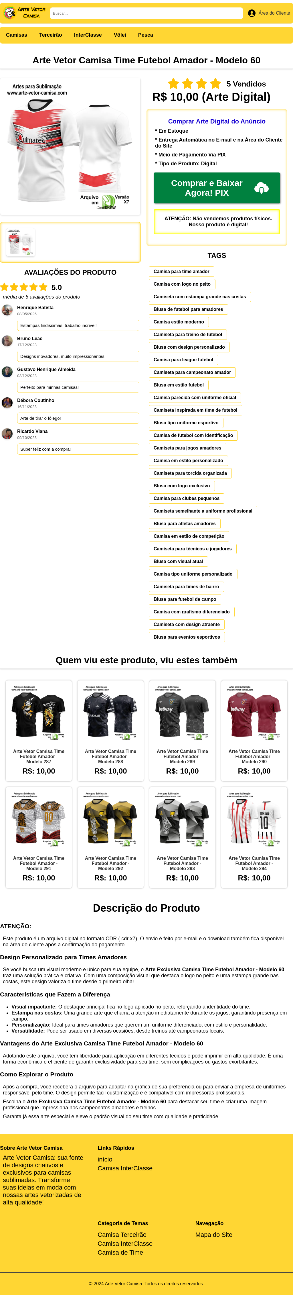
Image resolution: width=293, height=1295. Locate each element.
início (105, 1159)
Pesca (145, 35)
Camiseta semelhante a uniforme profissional (203, 511)
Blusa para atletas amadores (185, 523)
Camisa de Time (120, 1252)
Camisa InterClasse (125, 1168)
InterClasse (88, 35)
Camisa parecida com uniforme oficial (195, 397)
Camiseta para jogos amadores (187, 448)
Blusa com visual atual (178, 561)
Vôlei (120, 35)
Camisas (16, 35)
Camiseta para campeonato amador (192, 372)
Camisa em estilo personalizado (188, 460)
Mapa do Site (214, 1234)
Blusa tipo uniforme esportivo (186, 422)
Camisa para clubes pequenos (186, 498)
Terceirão (50, 35)
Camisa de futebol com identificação (193, 435)
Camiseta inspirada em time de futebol (195, 410)
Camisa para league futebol (183, 359)
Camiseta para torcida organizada (190, 473)
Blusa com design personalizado (189, 347)
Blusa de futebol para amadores (188, 309)
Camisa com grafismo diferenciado (192, 611)
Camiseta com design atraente (187, 624)
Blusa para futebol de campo (185, 599)
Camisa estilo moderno (179, 321)
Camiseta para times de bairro (186, 586)
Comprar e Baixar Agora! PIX (220, 187)
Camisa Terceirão (122, 1234)
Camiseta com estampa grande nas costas (200, 296)
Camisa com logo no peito (182, 284)
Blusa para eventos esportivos (187, 637)
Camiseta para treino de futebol (188, 334)
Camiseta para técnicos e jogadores (193, 548)
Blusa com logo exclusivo (182, 485)
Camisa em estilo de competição (189, 536)
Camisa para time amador (181, 271)
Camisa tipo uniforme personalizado (193, 574)
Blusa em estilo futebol (179, 384)
